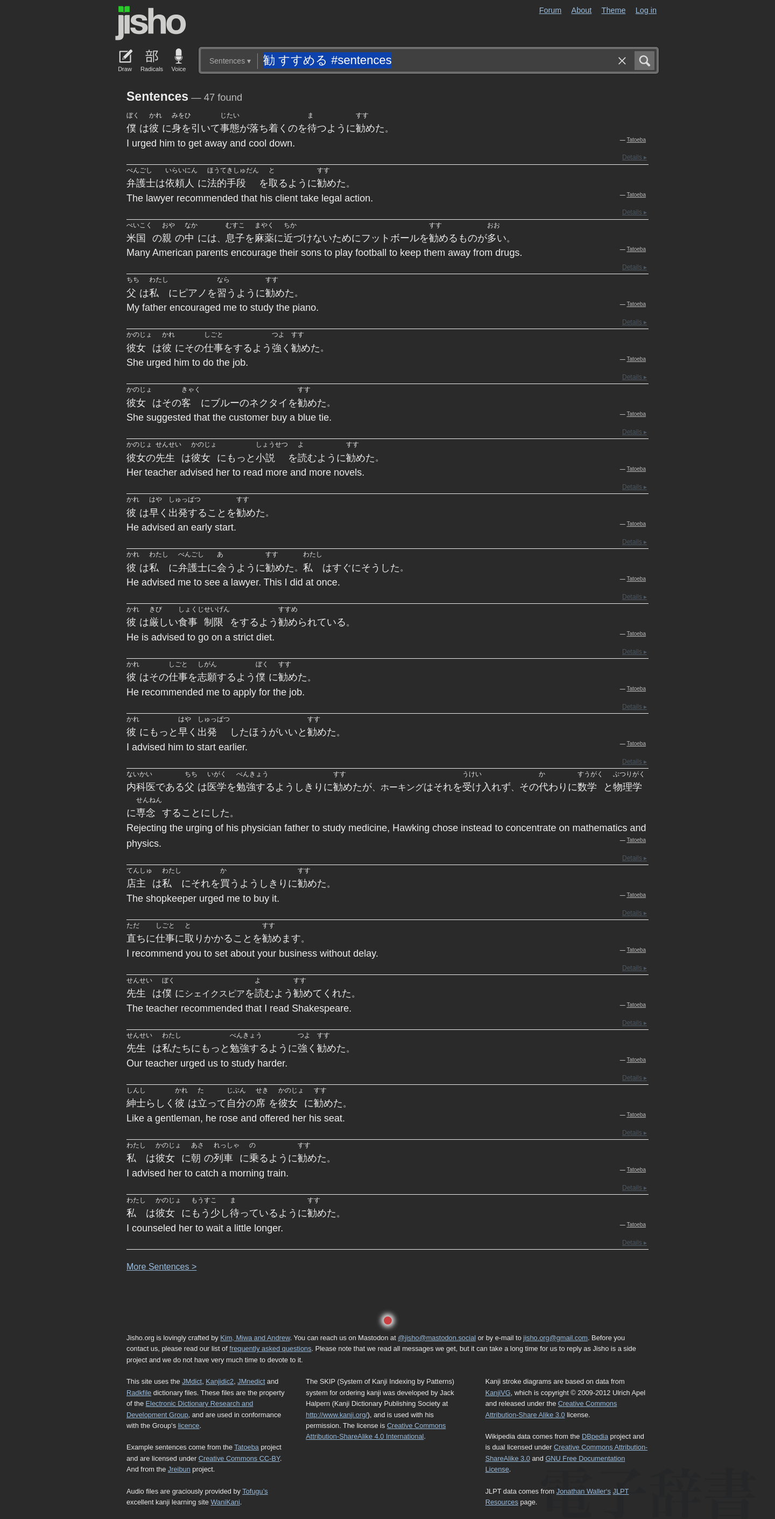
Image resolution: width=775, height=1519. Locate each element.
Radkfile (138, 1393)
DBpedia (595, 1436)
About (582, 10)
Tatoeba (636, 140)
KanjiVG (498, 1393)
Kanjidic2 (220, 1381)
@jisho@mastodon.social (437, 1338)
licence (189, 1426)
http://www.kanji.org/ (337, 1415)
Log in (646, 10)
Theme (614, 10)
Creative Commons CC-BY (239, 1458)
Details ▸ (634, 157)
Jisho (150, 23)
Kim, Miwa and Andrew (255, 1338)
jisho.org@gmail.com (555, 1338)
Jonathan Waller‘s (583, 1491)
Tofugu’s (254, 1491)
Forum (550, 10)
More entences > (161, 1266)
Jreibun (179, 1469)
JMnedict (251, 1381)
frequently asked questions (270, 1348)
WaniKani (225, 1502)
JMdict (192, 1381)
